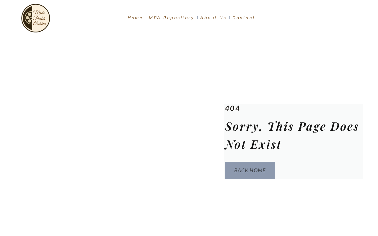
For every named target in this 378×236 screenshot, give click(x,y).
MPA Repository (171, 17)
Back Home (249, 170)
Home (135, 17)
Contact (243, 17)
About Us (213, 17)
